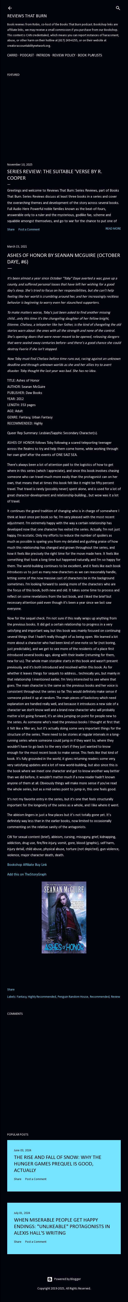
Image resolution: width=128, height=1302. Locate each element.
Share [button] (11, 229)
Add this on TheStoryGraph (26, 874)
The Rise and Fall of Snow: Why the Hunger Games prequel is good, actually (57, 1164)
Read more (113, 228)
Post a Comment (29, 229)
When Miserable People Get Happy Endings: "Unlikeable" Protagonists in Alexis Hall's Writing (62, 1227)
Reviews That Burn (27, 16)
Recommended (100, 997)
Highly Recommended (42, 997)
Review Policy (63, 55)
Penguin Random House (73, 997)
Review (115, 997)
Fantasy (21, 997)
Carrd (12, 55)
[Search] (118, 7)
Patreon (43, 55)
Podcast (27, 55)
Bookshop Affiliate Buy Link (27, 865)
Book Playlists (90, 55)
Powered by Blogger (64, 1279)
